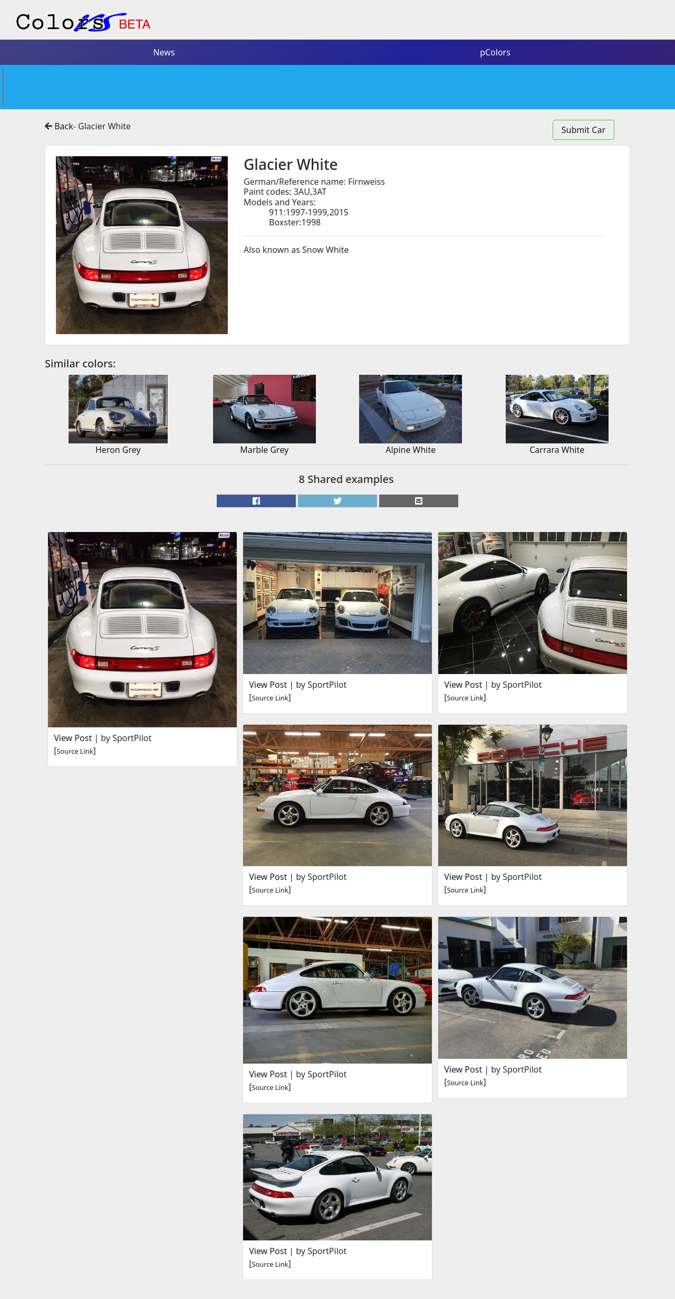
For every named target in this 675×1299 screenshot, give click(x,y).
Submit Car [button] (583, 130)
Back (59, 126)
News (164, 52)
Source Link (74, 751)
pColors (495, 52)
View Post (73, 738)
